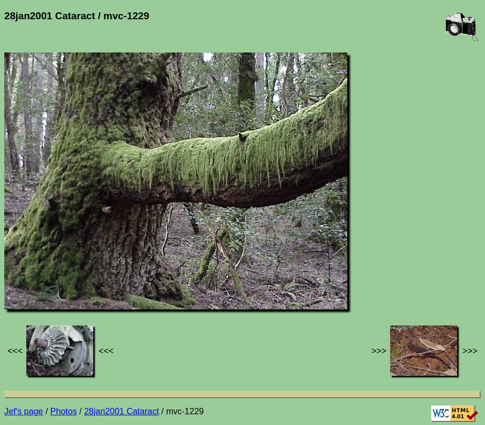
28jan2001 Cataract (121, 411)
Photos (63, 411)
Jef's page (23, 411)
